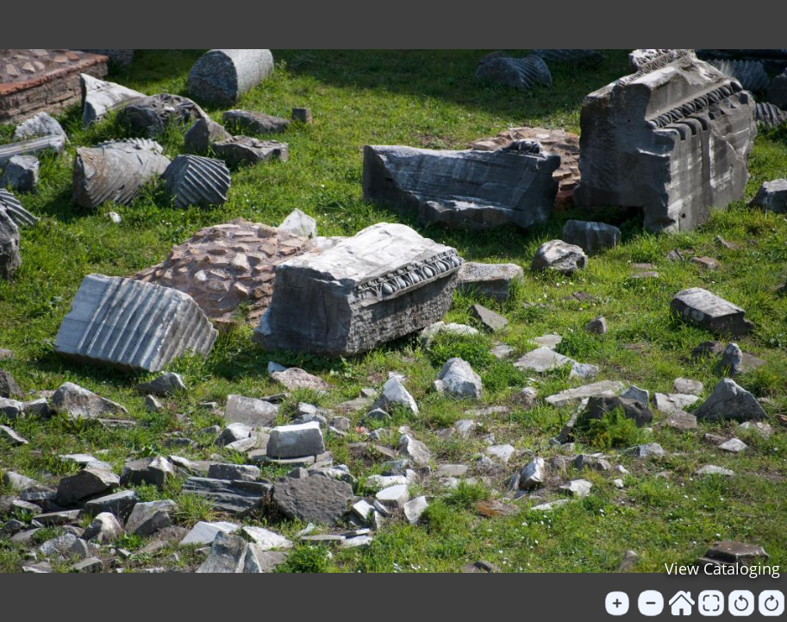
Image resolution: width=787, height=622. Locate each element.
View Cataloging (722, 568)
